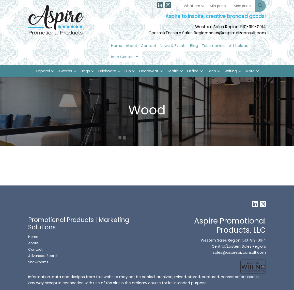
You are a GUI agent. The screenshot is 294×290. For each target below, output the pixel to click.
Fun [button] (128, 71)
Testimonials (213, 45)
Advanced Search (43, 255)
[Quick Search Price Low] (219, 6)
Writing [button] (230, 71)
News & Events (173, 45)
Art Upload (239, 45)
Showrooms (38, 262)
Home (116, 45)
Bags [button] (85, 71)
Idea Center (122, 56)
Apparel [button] (42, 71)
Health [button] (173, 71)
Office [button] (192, 71)
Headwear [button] (148, 71)
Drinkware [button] (107, 71)
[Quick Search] (192, 6)
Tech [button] (211, 71)
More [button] (250, 71)
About (131, 45)
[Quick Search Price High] (243, 6)
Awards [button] (65, 71)
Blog (194, 45)
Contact (148, 45)
